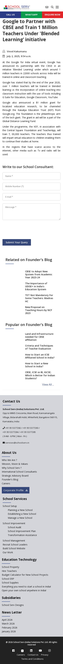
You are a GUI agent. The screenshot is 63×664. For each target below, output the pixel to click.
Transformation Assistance (22, 535)
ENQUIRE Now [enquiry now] (52, 14)
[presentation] (27, 230)
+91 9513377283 (30, 427)
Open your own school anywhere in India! (24, 590)
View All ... (48, 384)
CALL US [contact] (10, 14)
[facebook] (13, 650)
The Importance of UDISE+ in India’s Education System (36, 286)
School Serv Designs (13, 605)
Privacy (44, 654)
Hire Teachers (9, 571)
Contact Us (33, 654)
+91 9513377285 (28, 432)
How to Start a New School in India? (36, 365)
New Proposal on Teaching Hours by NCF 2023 (38, 310)
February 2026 (9, 627)
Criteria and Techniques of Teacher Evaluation (39, 347)
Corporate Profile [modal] (15, 490)
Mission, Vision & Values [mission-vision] (15, 463)
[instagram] (49, 650)
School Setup (10, 506)
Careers (21, 654)
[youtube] (40, 650)
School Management (14, 540)
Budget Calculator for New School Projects (25, 574)
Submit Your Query (17, 242)
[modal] (55, 588)
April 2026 (7, 619)
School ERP (8, 578)
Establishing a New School (22, 513)
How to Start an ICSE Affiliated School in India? (40, 356)
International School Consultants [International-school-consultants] (19, 471)
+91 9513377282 (13, 427)
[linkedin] (31, 650)
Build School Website (14, 548)
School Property (10, 567)
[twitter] (22, 650)
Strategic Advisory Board (15, 475)
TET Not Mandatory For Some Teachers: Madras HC (39, 298)
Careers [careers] (6, 483)
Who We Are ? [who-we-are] (9, 460)
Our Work (8, 552)
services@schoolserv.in (17, 442)
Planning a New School (20, 510)
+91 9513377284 (10, 432)
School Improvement (14, 523)
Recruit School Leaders (15, 544)
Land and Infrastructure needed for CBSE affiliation (39, 336)
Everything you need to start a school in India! (26, 586)
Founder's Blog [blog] (10, 479)
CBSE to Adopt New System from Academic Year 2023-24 (38, 274)
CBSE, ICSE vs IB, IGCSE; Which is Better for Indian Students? (40, 375)
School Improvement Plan (22, 531)
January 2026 (9, 631)
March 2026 (8, 623)
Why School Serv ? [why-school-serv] (11, 467)
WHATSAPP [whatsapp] (31, 14)
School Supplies (10, 582)
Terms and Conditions (32, 658)
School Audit (14, 527)
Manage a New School (20, 517)
